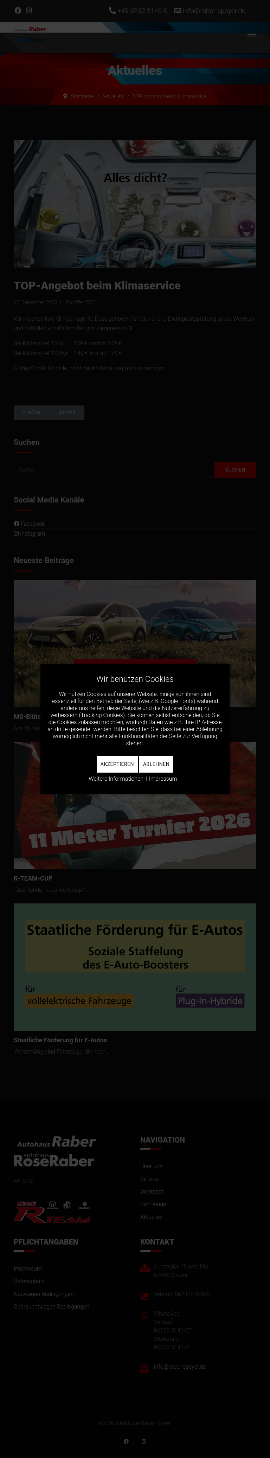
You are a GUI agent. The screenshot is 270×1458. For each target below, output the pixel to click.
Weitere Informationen (116, 778)
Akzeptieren (117, 764)
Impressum (163, 778)
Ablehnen (156, 764)
